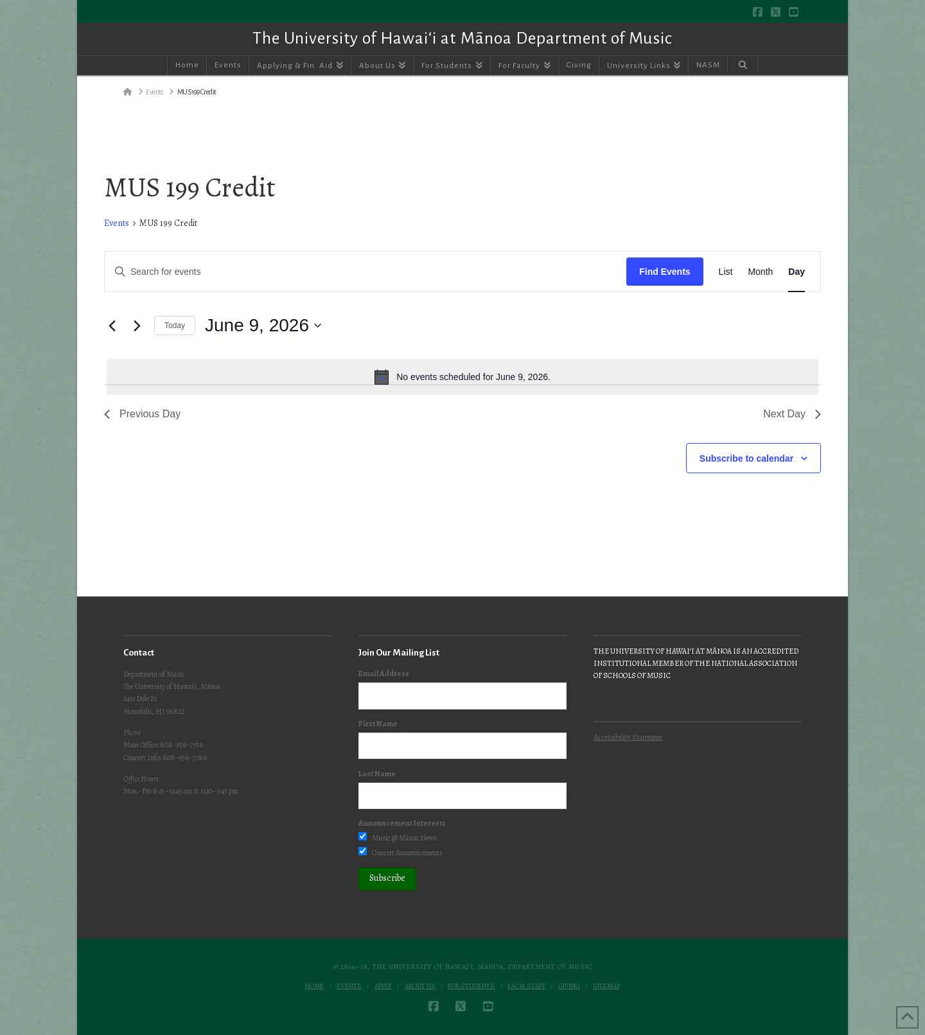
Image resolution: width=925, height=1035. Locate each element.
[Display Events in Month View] (760, 272)
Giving (569, 986)
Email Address (383, 673)
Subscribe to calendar (746, 458)
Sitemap (606, 986)
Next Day (792, 413)
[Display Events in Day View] (796, 272)
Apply (383, 986)
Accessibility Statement (628, 737)
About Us (420, 986)
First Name (378, 723)
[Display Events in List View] (726, 272)
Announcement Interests (402, 823)
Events (116, 223)
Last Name (377, 774)
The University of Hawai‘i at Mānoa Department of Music (462, 39)
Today (174, 325)
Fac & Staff (526, 986)
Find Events (664, 271)
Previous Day (142, 413)
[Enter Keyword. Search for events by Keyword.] (365, 272)
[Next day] (137, 325)
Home (314, 986)
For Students (471, 986)
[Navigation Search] (742, 65)
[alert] (462, 377)
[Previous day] (111, 325)
